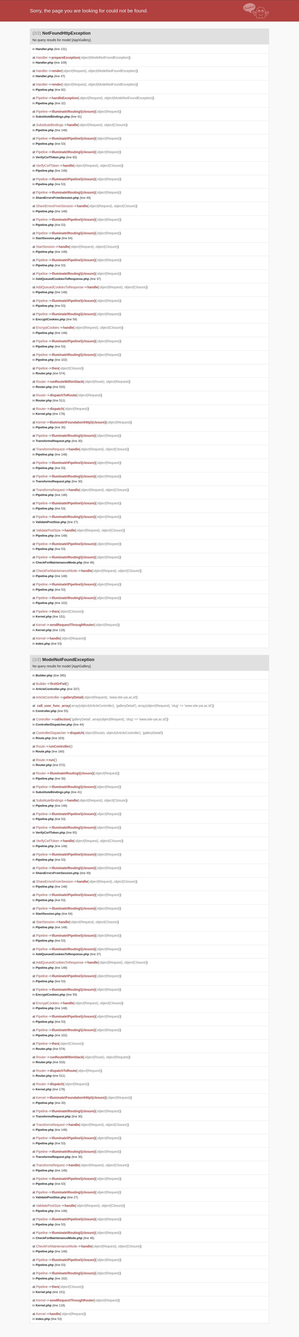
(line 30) (51, 427)
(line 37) (68, 279)
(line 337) (57, 689)
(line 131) (51, 49)
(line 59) (56, 319)
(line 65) (56, 157)
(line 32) (51, 103)
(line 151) (50, 616)
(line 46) (65, 562)
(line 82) (51, 89)
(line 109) (51, 62)
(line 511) (50, 400)
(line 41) (59, 116)
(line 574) (50, 373)
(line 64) (54, 238)
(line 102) (51, 359)
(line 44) (60, 724)
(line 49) (63, 197)
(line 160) (50, 751)
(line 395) (51, 675)
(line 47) (50, 76)
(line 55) (52, 711)
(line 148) (51, 130)
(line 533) (50, 387)
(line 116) (50, 630)
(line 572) (50, 765)
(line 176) (50, 414)
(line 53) (51, 143)
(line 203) (50, 738)
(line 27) (57, 522)
